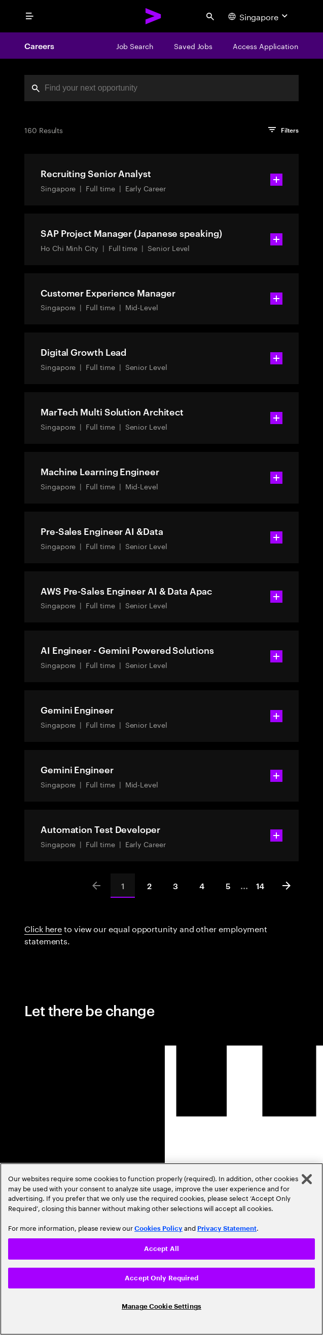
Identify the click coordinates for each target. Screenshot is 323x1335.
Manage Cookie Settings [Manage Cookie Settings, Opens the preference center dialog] (161, 1306)
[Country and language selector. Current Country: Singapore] (259, 16)
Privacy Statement (227, 1228)
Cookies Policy (158, 1228)
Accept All (161, 1248)
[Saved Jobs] (193, 45)
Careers (39, 45)
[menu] (29, 16)
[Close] (307, 1179)
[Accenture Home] (153, 16)
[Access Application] (266, 45)
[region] (161, 1249)
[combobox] (161, 88)
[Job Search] (135, 45)
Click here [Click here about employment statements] (43, 928)
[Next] (286, 885)
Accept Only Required (161, 1278)
